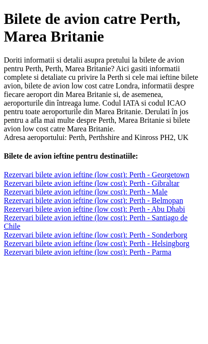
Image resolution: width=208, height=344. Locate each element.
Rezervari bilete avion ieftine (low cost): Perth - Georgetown (96, 175)
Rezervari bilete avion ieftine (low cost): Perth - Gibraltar (91, 183)
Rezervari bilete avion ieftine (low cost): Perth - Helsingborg (96, 243)
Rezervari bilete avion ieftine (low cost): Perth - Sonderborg (95, 235)
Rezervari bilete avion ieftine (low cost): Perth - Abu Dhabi (94, 209)
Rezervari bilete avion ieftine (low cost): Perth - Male (85, 192)
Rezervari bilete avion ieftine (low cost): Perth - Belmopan (93, 200)
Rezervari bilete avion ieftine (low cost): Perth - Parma (87, 252)
